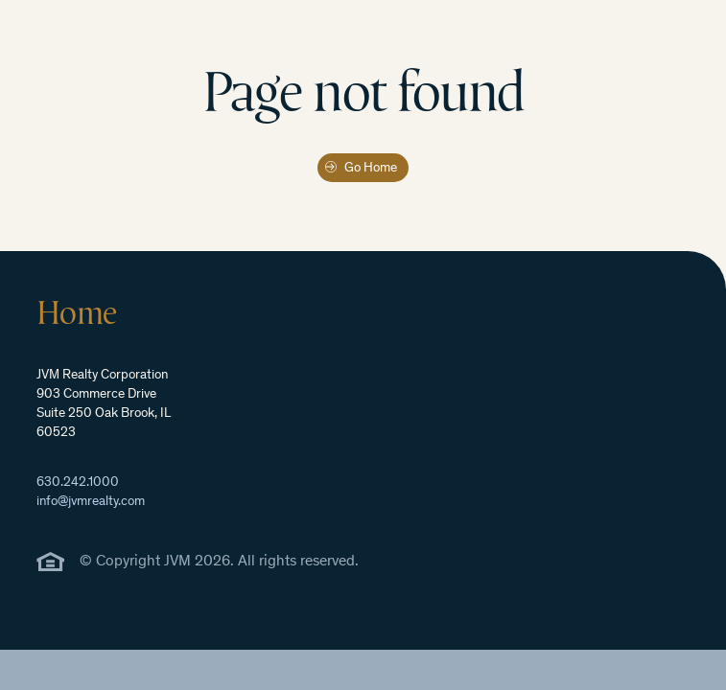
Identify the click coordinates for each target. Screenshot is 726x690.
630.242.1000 (77, 483)
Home (76, 312)
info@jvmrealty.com (90, 502)
